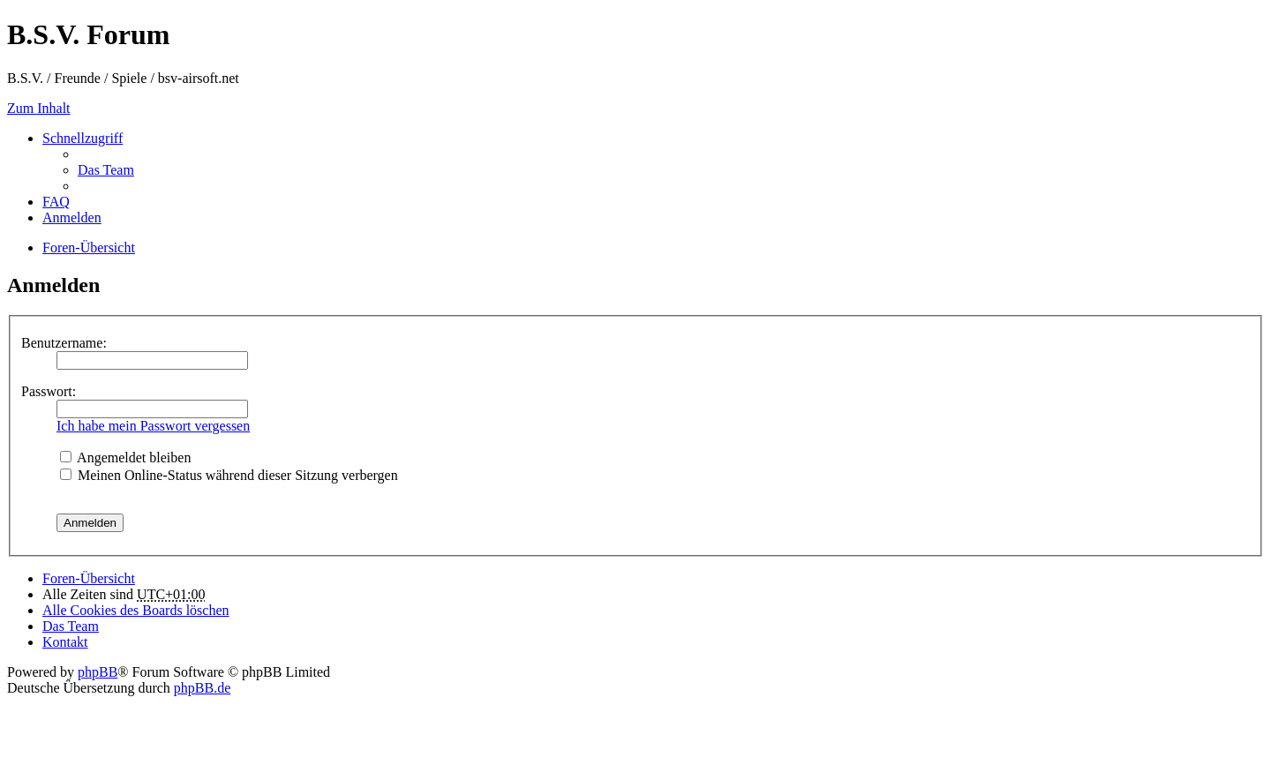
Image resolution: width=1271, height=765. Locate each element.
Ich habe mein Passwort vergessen (153, 425)
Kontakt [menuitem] (65, 641)
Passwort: (48, 391)
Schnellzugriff (82, 138)
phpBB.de (202, 687)
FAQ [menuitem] (56, 201)
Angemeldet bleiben (125, 457)
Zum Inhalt (39, 108)
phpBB (97, 671)
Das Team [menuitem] (106, 169)
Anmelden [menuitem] (72, 217)
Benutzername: (64, 342)
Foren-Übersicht (88, 578)
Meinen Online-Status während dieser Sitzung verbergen (229, 475)
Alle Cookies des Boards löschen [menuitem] (135, 610)
